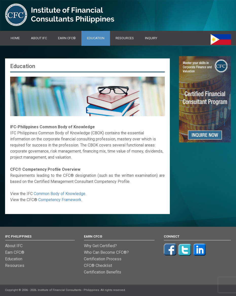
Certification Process (102, 259)
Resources (125, 38)
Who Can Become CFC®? (106, 252)
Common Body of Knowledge (59, 193)
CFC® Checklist (98, 265)
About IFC (39, 38)
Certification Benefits (102, 272)
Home (15, 38)
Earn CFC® (67, 38)
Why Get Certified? (100, 245)
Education (95, 38)
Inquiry (151, 38)
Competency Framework (59, 199)
